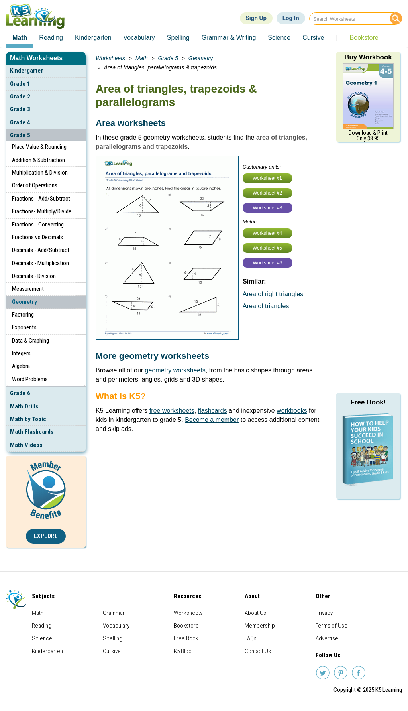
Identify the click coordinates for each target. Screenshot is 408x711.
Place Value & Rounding (39, 146)
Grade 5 (20, 135)
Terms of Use (331, 625)
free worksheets (171, 410)
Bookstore (186, 625)
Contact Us (258, 651)
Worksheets (110, 58)
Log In (290, 18)
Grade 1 (20, 83)
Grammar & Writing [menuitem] (229, 37)
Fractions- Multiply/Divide (41, 211)
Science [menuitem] (279, 37)
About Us (255, 612)
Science (42, 638)
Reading (41, 625)
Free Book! (368, 402)
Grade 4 (20, 122)
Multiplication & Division (40, 172)
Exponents (24, 327)
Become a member (212, 419)
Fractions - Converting (38, 224)
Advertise (327, 638)
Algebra (21, 366)
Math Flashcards (31, 431)
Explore (46, 536)
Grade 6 (20, 393)
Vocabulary (116, 625)
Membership (260, 625)
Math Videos (26, 445)
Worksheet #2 (267, 193)
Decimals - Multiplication (40, 263)
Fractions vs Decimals (37, 237)
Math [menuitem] (19, 37)
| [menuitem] (336, 37)
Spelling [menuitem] (178, 37)
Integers (21, 353)
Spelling (112, 638)
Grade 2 (20, 96)
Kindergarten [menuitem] (93, 37)
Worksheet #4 (267, 233)
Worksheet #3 (267, 208)
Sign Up (256, 18)
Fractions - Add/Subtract (41, 198)
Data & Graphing (30, 340)
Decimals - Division (34, 276)
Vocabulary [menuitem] (139, 37)
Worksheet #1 (267, 178)
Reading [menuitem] (51, 37)
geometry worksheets (175, 370)
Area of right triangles (273, 294)
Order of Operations (34, 185)
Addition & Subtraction (38, 159)
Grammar (114, 612)
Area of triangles (266, 306)
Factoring (23, 314)
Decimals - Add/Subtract (40, 250)
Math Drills (24, 406)
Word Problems (30, 379)
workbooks (292, 410)
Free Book (186, 638)
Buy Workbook (368, 57)
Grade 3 (20, 109)
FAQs (251, 638)
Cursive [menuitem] (313, 37)
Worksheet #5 (267, 248)
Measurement (28, 288)
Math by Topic (28, 419)
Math (141, 58)
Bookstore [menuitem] (364, 37)
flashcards (212, 410)
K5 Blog (183, 651)
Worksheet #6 (267, 263)
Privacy (324, 612)
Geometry (24, 301)
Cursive (112, 651)
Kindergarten (27, 70)
